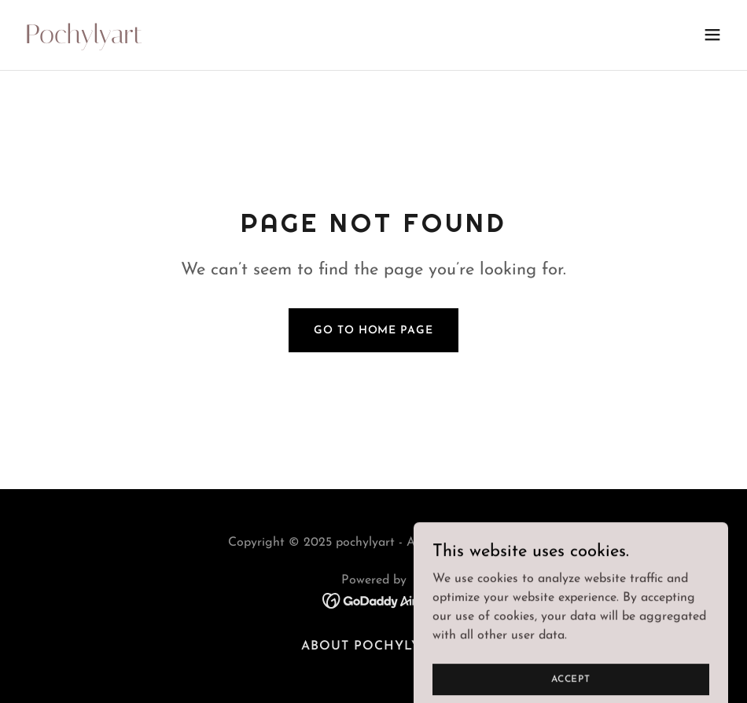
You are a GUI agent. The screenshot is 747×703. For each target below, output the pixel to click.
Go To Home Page (373, 331)
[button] (712, 34)
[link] (83, 40)
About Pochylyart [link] (373, 646)
